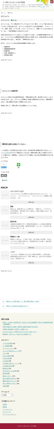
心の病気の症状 (7, 366)
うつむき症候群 (7, 343)
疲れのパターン (7, 376)
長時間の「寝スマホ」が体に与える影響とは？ (17, 334)
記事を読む (31, 202)
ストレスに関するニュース (11, 351)
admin (5, 180)
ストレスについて (8, 348)
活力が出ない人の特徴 (9, 371)
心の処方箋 (6, 358)
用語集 (15, 20)
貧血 (11, 206)
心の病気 (5, 361)
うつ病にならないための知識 (14, 2)
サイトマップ (7, 412)
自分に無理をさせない (9, 383)
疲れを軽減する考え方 (9, 378)
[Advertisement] (15, 73)
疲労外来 (13, 221)
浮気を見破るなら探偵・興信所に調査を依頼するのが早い (20, 327)
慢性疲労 (5, 368)
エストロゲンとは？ (17, 191)
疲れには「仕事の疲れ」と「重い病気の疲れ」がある (20, 301)
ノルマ (12, 252)
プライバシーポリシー (9, 414)
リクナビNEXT (5, 152)
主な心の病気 (7, 356)
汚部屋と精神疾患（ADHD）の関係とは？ (15, 329)
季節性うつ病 (15, 237)
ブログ (5, 353)
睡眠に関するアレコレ (9, 381)
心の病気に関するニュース (11, 363)
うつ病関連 (6, 346)
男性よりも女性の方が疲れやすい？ (15, 306)
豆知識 (5, 386)
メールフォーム (7, 409)
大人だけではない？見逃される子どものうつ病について (20, 332)
